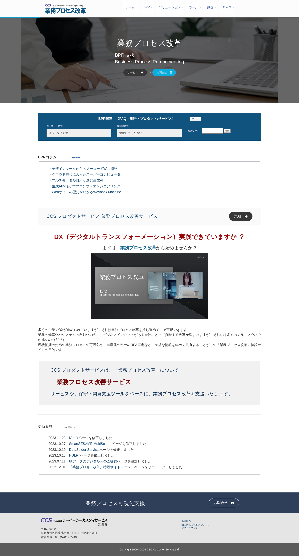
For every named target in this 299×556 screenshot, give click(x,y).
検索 (227, 131)
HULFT (74, 455)
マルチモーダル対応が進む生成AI (77, 180)
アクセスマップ (190, 528)
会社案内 (186, 521)
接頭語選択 (123, 126)
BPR (147, 7)
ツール (193, 7)
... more (69, 426)
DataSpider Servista (84, 450)
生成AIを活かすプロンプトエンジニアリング (86, 186)
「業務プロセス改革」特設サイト (95, 467)
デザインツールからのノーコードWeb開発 (84, 169)
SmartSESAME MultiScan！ (90, 444)
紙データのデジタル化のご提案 (93, 461)
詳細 (241, 216)
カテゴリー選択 (55, 126)
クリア (195, 118)
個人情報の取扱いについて (195, 524)
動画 (210, 7)
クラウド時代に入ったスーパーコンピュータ (86, 174)
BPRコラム (59, 157)
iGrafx (73, 438)
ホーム (130, 7)
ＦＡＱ (226, 7)
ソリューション (169, 7)
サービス (135, 76)
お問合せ (164, 76)
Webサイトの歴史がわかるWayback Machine (86, 192)
